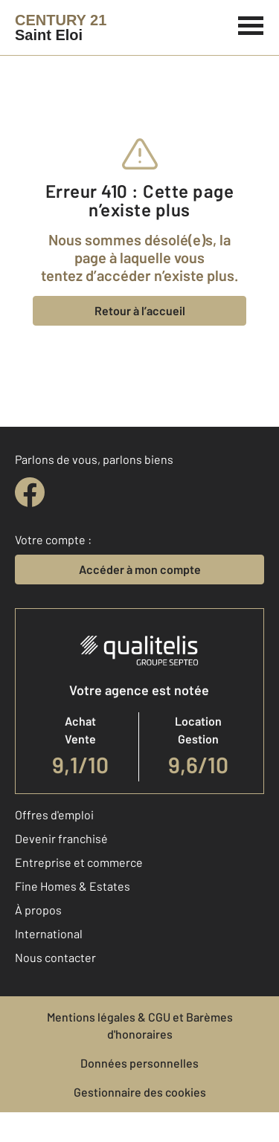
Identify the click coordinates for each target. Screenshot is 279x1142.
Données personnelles (139, 1063)
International (49, 933)
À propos (38, 910)
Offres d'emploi (54, 814)
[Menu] (251, 24)
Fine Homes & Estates (72, 886)
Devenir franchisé (61, 838)
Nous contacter (55, 957)
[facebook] (30, 492)
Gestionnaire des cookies (140, 1092)
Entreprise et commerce (79, 862)
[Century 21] (60, 27)
